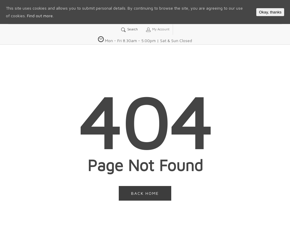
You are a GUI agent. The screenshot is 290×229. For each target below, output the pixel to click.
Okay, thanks (270, 12)
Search (129, 29)
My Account (157, 29)
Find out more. (40, 15)
